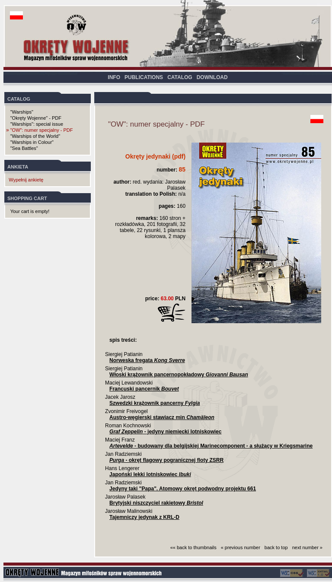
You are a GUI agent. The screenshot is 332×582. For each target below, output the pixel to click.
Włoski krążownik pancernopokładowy (178, 375)
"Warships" (21, 111)
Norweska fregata (147, 360)
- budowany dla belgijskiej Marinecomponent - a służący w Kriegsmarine (211, 446)
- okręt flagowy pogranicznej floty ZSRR (166, 460)
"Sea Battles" (24, 148)
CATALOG (179, 77)
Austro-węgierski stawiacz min (161, 417)
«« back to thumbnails (193, 547)
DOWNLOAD (212, 77)
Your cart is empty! (30, 211)
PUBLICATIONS (143, 77)
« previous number (240, 547)
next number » (307, 547)
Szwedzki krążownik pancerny (154, 403)
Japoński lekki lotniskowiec (150, 474)
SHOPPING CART (27, 198)
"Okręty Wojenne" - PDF (35, 118)
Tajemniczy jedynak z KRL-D (144, 517)
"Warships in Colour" (32, 142)
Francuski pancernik (144, 389)
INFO (114, 77)
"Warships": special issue (36, 124)
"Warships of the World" (35, 136)
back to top (276, 547)
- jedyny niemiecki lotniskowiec (165, 432)
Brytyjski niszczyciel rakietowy (156, 503)
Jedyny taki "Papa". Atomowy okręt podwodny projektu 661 (182, 489)
